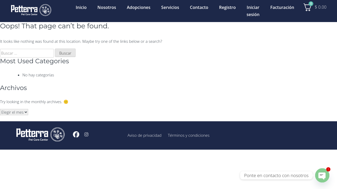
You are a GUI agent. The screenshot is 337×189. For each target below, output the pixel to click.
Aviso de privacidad (144, 135)
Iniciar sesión (253, 10)
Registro (227, 7)
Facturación (282, 7)
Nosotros (106, 7)
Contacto (199, 7)
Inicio (81, 7)
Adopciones (139, 7)
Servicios (170, 7)
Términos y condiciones (188, 135)
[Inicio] (31, 10)
